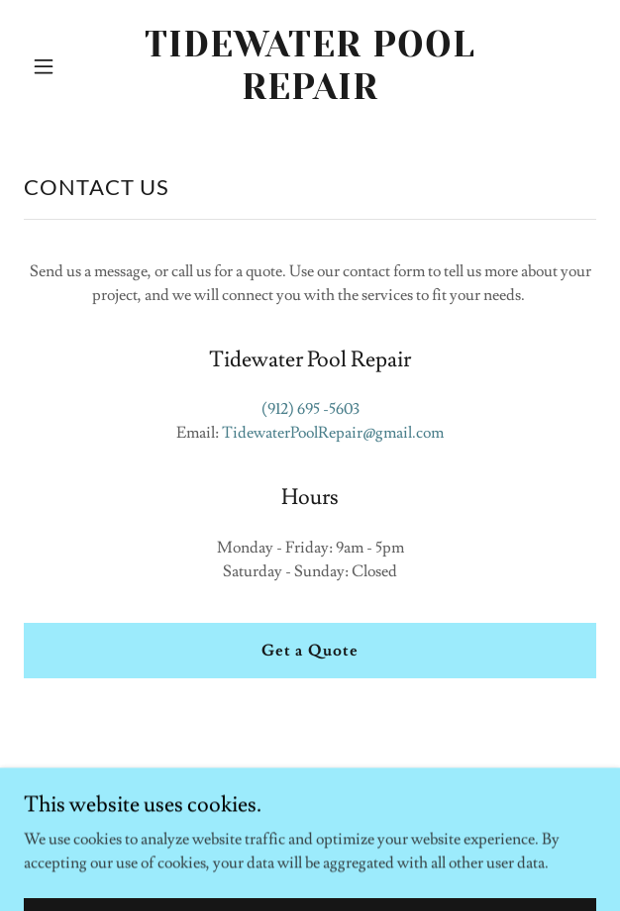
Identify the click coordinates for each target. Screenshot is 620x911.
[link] (310, 94)
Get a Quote (309, 650)
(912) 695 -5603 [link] (310, 409)
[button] (67, 66)
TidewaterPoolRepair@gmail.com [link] (333, 433)
